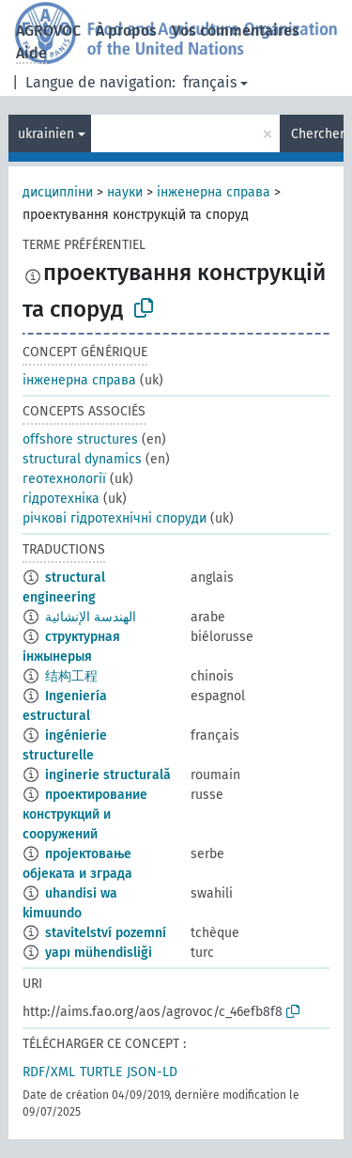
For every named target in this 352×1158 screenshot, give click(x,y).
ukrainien (46, 134)
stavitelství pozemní (105, 933)
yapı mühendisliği (98, 953)
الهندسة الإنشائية (90, 617)
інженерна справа (213, 192)
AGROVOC (48, 30)
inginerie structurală (108, 775)
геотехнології (64, 479)
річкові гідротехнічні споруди (115, 518)
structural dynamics (82, 459)
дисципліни (58, 192)
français (210, 82)
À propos (126, 30)
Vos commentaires (235, 30)
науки (125, 192)
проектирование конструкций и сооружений (85, 814)
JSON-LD (152, 1072)
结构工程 (71, 676)
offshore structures (80, 439)
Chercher (317, 134)
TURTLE (101, 1072)
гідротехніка (61, 499)
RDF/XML (49, 1072)
